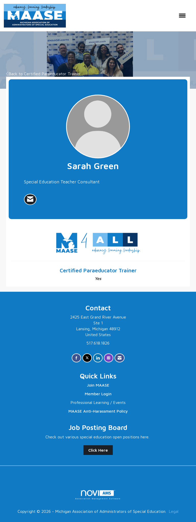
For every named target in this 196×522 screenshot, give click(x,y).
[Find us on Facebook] (76, 357)
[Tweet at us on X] (87, 357)
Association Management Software (98, 495)
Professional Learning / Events (98, 402)
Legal (173, 511)
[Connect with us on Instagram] (108, 357)
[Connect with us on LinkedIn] (98, 357)
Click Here (98, 450)
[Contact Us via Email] (120, 357)
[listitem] (30, 199)
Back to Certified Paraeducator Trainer (43, 73)
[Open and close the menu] (128, 15)
